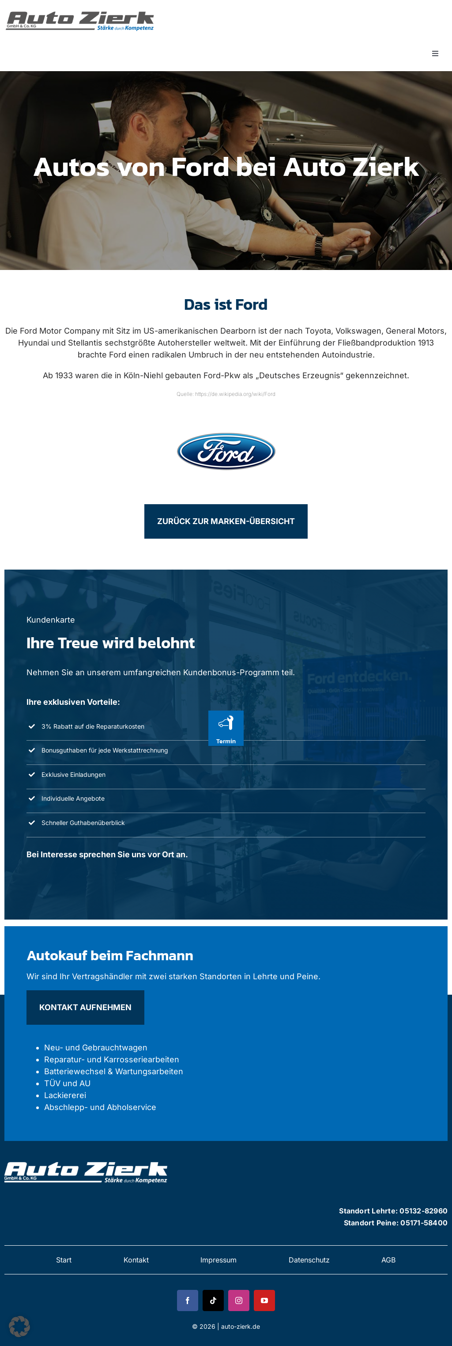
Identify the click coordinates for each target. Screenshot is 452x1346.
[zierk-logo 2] (87, 1160)
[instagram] (238, 1300)
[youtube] (264, 1300)
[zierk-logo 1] (81, 10)
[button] (19, 1326)
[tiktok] (213, 1300)
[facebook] (187, 1300)
